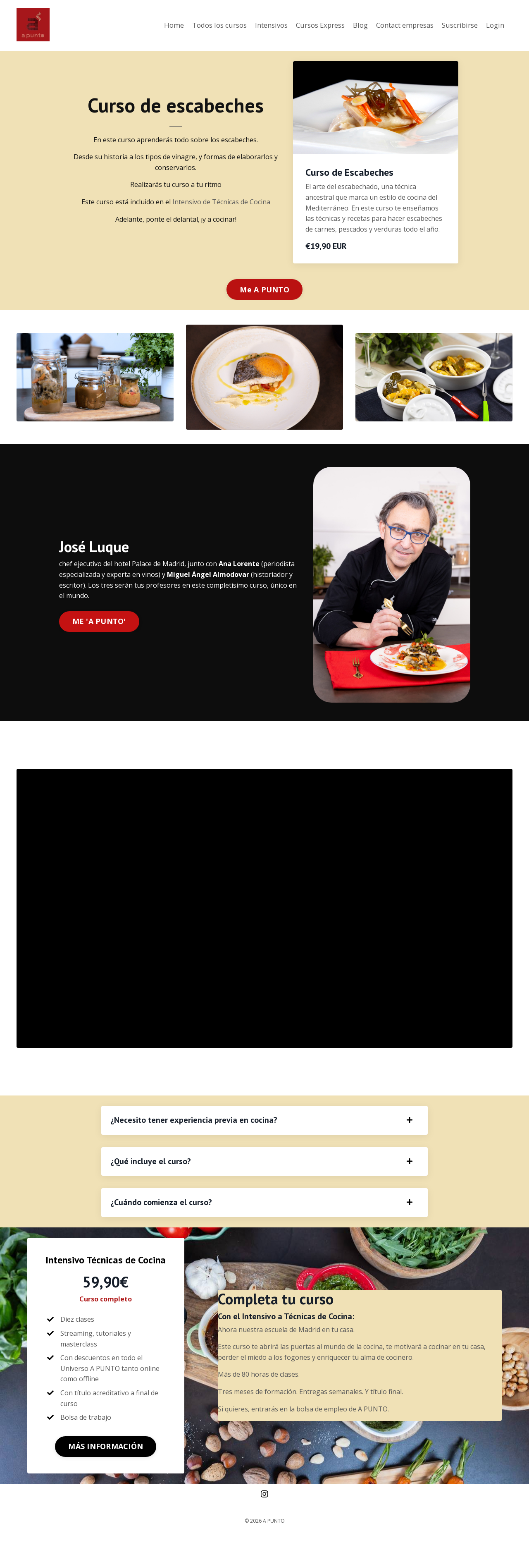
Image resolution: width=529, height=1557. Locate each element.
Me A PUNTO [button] (264, 289)
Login (494, 25)
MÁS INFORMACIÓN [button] (105, 1466)
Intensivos (249, 25)
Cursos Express (303, 25)
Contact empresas (395, 25)
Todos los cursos (193, 25)
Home (144, 25)
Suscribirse (456, 25)
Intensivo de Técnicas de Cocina (221, 201)
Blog (346, 25)
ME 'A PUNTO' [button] (99, 621)
